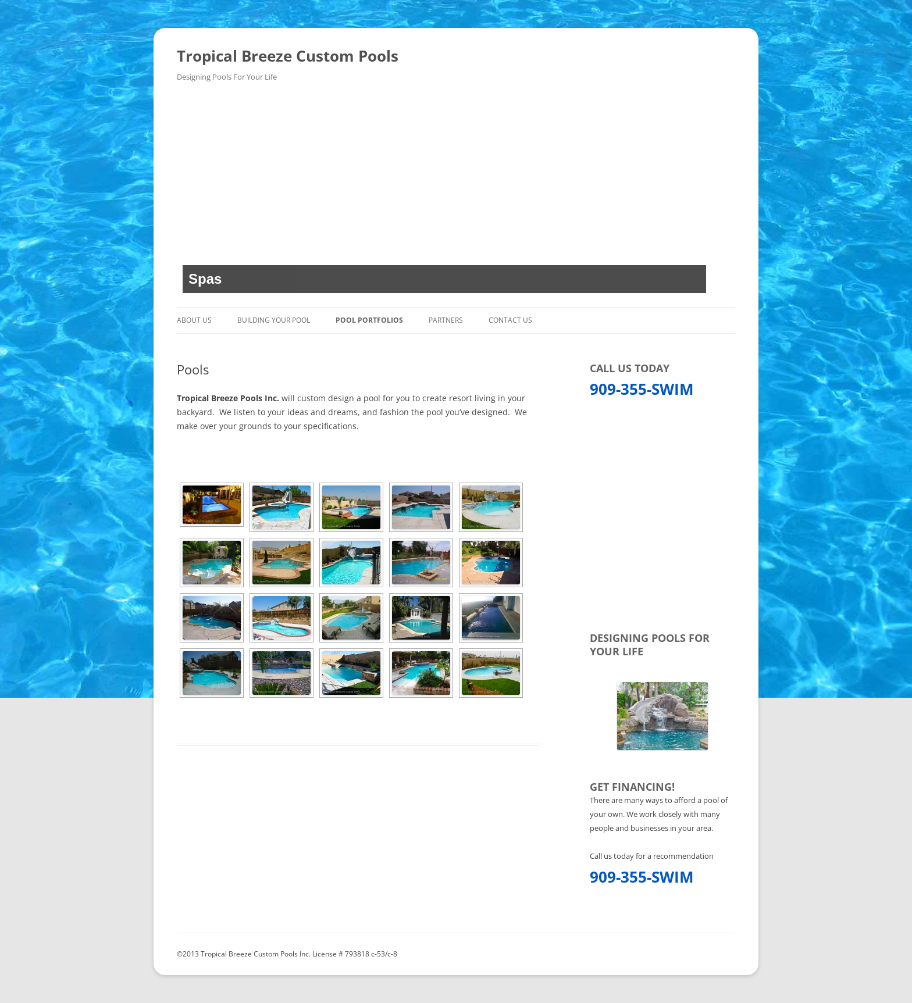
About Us (194, 320)
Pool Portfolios (369, 320)
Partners (446, 320)
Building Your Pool (273, 320)
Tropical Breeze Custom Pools (287, 55)
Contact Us (510, 320)
